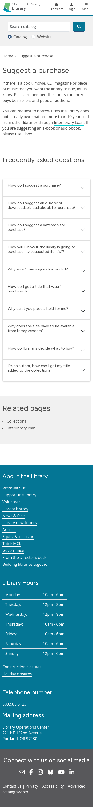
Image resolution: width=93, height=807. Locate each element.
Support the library (19, 495)
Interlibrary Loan (69, 122)
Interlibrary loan (21, 428)
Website (44, 36)
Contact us (11, 786)
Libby (27, 134)
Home (7, 56)
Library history (15, 508)
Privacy (31, 786)
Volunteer (11, 502)
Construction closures (21, 667)
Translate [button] (56, 9)
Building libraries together (25, 564)
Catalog (20, 36)
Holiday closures (17, 673)
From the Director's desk (24, 557)
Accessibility (53, 786)
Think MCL (11, 543)
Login (71, 9)
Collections (16, 421)
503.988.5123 (14, 704)
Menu (86, 9)
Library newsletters (19, 522)
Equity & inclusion (18, 536)
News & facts (13, 515)
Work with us (14, 488)
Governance (13, 550)
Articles (9, 529)
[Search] (79, 27)
